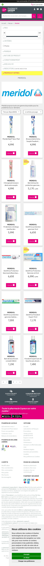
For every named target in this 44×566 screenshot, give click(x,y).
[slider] (4, 36)
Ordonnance (28, 443)
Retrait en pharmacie (30, 466)
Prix (6, 28)
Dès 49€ (33, 393)
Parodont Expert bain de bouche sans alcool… (33, 360)
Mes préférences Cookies (32, 457)
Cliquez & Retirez (11, 392)
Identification (6, 466)
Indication (15, 68)
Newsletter (27, 440)
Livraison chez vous (30, 468)
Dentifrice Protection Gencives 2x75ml (33, 272)
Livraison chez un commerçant (29, 471)
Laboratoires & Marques (31, 429)
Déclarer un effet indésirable (32, 445)
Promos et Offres (11, 73)
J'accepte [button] (26, 554)
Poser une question (8, 432)
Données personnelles (31, 452)
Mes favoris (5, 475)
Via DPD (11, 400)
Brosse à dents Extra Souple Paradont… (33, 140)
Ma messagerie (6, 478)
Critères (8, 41)
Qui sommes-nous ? (8, 427)
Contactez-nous (7, 434)
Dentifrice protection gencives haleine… (11, 316)
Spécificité (9, 64)
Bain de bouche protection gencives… (33, 184)
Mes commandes (7, 471)
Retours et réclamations (9, 436)
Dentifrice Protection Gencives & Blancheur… (11, 272)
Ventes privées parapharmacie (28, 435)
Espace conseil (28, 438)
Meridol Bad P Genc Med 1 (11, 140)
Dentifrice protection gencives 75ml (33, 228)
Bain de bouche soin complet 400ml (11, 360)
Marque (10, 23)
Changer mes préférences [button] (26, 561)
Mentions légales (29, 450)
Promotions (27, 432)
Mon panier (5, 473)
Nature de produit (12, 55)
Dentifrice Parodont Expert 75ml (33, 316)
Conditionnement (12, 60)
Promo (6, 46)
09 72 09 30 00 (33, 400)
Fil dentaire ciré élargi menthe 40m (11, 228)
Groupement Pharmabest (9, 429)
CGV (25, 448)
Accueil (4, 23)
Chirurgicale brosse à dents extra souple (11, 184)
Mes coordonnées (7, 468)
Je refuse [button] (26, 558)
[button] (11, 112)
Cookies (26, 455)
